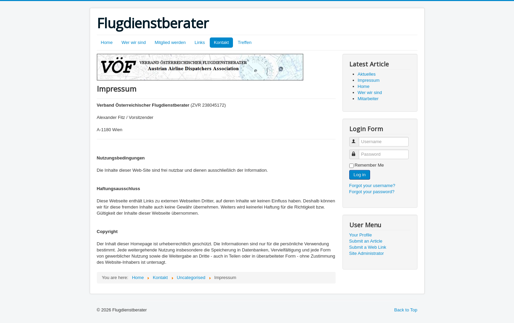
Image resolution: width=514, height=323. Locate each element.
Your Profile (360, 234)
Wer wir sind (133, 42)
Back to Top (405, 309)
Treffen (244, 42)
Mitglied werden (170, 42)
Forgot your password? (372, 191)
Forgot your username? (372, 185)
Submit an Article (366, 241)
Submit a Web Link (367, 247)
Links (200, 42)
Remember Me (369, 165)
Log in (360, 174)
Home (107, 42)
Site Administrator (366, 253)
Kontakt (221, 42)
